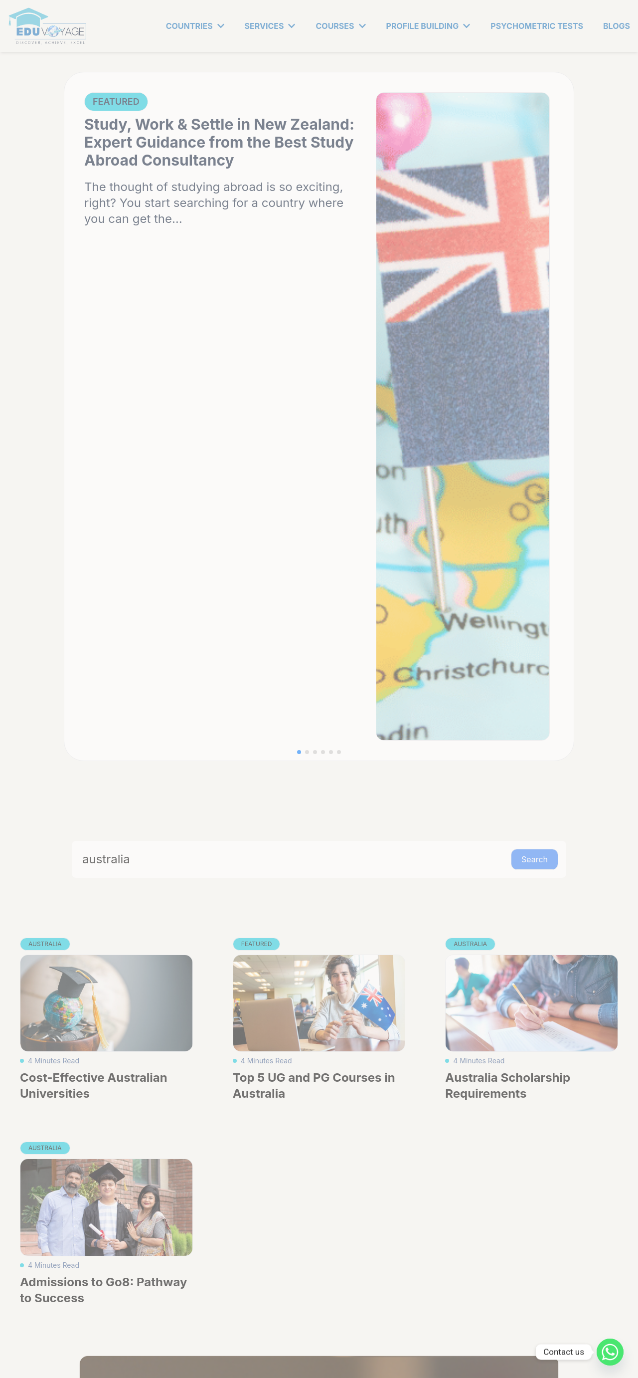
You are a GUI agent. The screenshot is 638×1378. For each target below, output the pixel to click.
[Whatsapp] (610, 1352)
